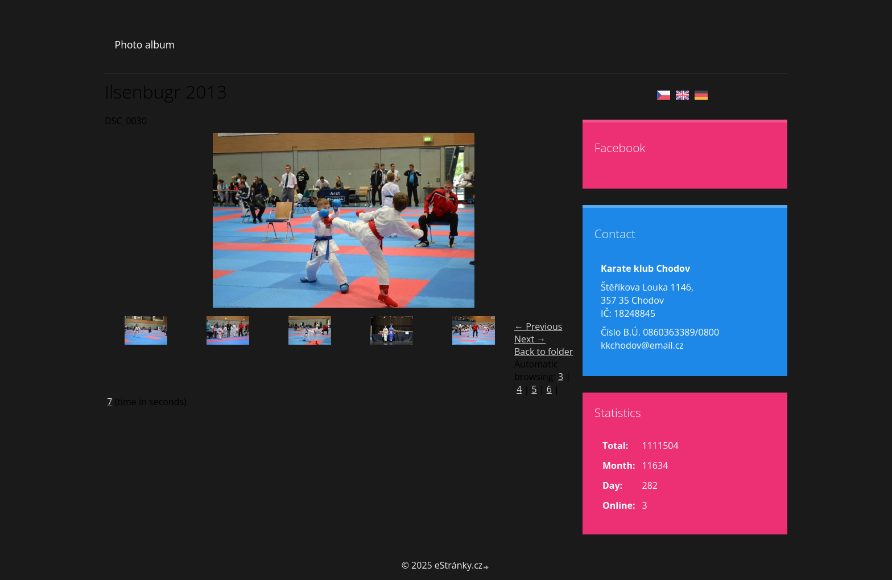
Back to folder (543, 351)
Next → (530, 339)
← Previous (538, 326)
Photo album (145, 44)
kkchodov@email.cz (642, 345)
